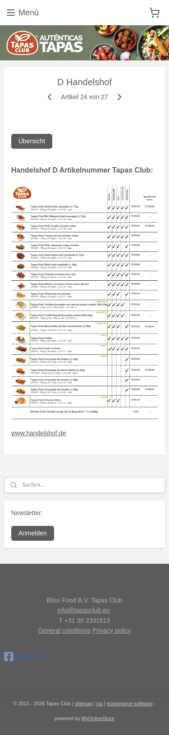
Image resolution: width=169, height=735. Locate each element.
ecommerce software (130, 703)
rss (99, 703)
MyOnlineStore (98, 718)
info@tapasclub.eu (83, 610)
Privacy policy (111, 630)
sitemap (83, 703)
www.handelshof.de (38, 433)
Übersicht (31, 141)
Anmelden (32, 533)
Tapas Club (25, 656)
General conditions (64, 630)
